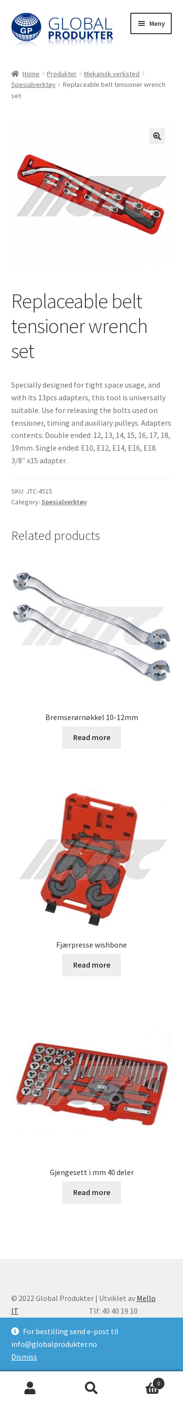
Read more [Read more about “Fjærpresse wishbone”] (91, 965)
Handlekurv (143, 1381)
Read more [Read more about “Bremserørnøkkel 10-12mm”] (91, 737)
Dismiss (24, 1357)
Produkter (62, 73)
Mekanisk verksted (112, 73)
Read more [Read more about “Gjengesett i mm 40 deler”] (91, 1192)
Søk (91, 1388)
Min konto (30, 1388)
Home (31, 73)
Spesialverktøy (33, 84)
